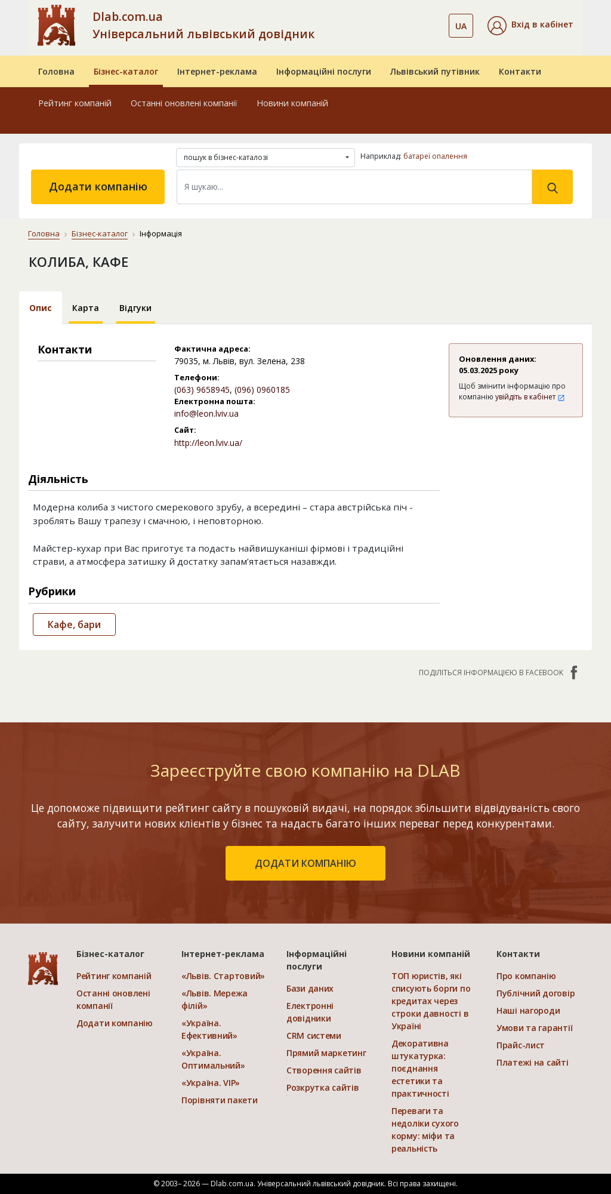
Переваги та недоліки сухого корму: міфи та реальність (425, 1129)
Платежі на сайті (532, 1062)
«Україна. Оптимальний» (213, 1059)
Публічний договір (535, 993)
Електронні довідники (310, 1012)
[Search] (354, 187)
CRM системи (313, 1035)
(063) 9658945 (202, 389)
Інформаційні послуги (323, 71)
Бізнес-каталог (126, 71)
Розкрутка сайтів (322, 1087)
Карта (85, 307)
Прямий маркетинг (326, 1052)
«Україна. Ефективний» (209, 1029)
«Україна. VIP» (210, 1082)
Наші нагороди (528, 1010)
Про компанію (526, 975)
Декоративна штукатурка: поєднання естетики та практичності (420, 1068)
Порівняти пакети (219, 1100)
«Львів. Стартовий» (223, 975)
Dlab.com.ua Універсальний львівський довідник (203, 25)
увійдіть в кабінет (530, 397)
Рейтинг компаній (75, 103)
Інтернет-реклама (217, 71)
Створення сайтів (324, 1070)
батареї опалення (435, 156)
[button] (530, 26)
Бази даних (310, 988)
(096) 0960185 (262, 389)
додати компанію (305, 863)
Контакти (520, 71)
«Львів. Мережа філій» (214, 999)
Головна (56, 71)
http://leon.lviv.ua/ (208, 442)
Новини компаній (292, 103)
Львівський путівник (435, 71)
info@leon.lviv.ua (206, 413)
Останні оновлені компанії (184, 103)
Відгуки (135, 307)
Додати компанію (98, 186)
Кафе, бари (74, 624)
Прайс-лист (520, 1045)
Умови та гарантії (534, 1027)
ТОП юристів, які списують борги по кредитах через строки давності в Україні (430, 1001)
